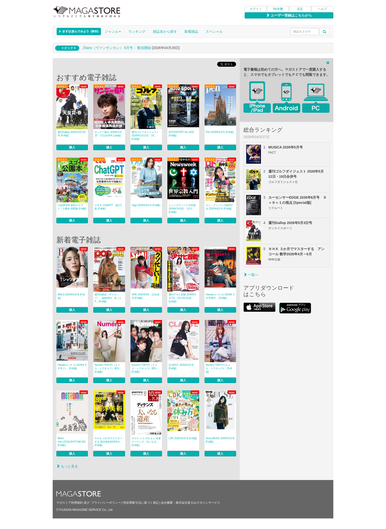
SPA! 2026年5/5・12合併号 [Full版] (145, 296)
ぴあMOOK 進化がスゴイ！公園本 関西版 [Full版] (72, 207)
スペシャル (214, 31)
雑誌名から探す (165, 31)
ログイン (256, 9)
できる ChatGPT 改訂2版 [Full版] (108, 207)
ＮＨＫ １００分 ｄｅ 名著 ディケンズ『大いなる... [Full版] (146, 442)
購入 (72, 147)
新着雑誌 (191, 31)
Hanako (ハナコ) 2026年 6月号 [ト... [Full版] (72, 367)
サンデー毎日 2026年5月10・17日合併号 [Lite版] (108, 134)
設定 (300, 9)
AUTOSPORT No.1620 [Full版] (181, 134)
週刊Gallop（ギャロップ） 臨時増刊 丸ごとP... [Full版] (108, 298)
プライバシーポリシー (106, 502)
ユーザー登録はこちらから (289, 15)
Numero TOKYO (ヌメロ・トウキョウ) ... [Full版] (219, 368)
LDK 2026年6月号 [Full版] (183, 438)
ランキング (136, 31)
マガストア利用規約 (69, 502)
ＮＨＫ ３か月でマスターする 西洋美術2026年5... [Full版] (108, 442)
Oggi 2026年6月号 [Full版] (146, 205)
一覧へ (250, 275)
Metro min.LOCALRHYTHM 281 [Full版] (72, 442)
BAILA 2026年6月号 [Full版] (71, 296)
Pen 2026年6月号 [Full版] (220, 132)
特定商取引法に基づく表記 (141, 502)
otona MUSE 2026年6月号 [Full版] (220, 440)
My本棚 (278, 9)
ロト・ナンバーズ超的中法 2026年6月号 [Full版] (219, 207)
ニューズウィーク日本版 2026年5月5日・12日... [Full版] (182, 208)
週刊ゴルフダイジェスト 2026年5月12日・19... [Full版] (145, 135)
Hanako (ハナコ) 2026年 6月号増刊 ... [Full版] (220, 296)
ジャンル (113, 31)
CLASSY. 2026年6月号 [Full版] (181, 367)
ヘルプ (322, 9)
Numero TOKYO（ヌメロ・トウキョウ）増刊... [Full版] (108, 368)
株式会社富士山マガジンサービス (198, 502)
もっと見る (67, 466)
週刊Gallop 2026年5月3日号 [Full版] (72, 134)
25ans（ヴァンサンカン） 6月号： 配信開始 (117, 48)
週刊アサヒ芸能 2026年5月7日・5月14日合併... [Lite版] (182, 298)
